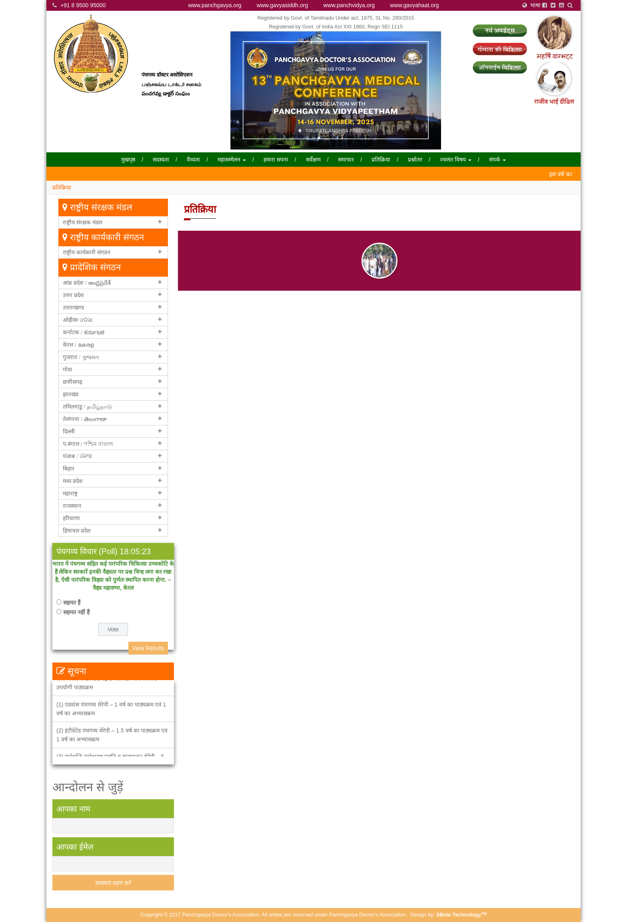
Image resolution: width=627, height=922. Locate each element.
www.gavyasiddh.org (282, 5)
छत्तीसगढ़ (72, 382)
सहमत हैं (71, 602)
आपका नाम (73, 808)
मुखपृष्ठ (128, 159)
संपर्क (497, 159)
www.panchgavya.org (215, 5)
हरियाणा (71, 518)
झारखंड (70, 394)
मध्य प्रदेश (73, 481)
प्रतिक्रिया (380, 159)
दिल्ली (69, 431)
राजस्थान (72, 506)
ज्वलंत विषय (455, 159)
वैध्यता (193, 159)
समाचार (346, 159)
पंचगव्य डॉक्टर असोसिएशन (167, 78)
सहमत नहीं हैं (76, 612)
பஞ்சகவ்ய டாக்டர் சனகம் (171, 88)
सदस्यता (161, 159)
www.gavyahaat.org (414, 5)
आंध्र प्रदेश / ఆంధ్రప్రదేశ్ (87, 282)
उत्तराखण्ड (73, 307)
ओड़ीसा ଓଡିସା (77, 320)
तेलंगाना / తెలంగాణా (85, 419)
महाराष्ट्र (70, 493)
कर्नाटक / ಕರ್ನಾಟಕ (83, 332)
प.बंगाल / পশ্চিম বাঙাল (88, 444)
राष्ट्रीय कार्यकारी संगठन (86, 252)
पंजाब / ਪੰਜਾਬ (77, 456)
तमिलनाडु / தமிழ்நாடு (87, 406)
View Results (148, 648)
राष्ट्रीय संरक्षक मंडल (82, 222)
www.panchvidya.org (349, 5)
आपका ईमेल (75, 846)
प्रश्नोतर (415, 159)
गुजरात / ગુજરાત (81, 357)
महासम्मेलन (232, 159)
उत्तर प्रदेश (73, 295)
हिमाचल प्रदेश (77, 530)
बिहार (68, 468)
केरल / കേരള (78, 344)
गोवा (67, 369)
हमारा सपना (276, 159)
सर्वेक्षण (313, 159)
